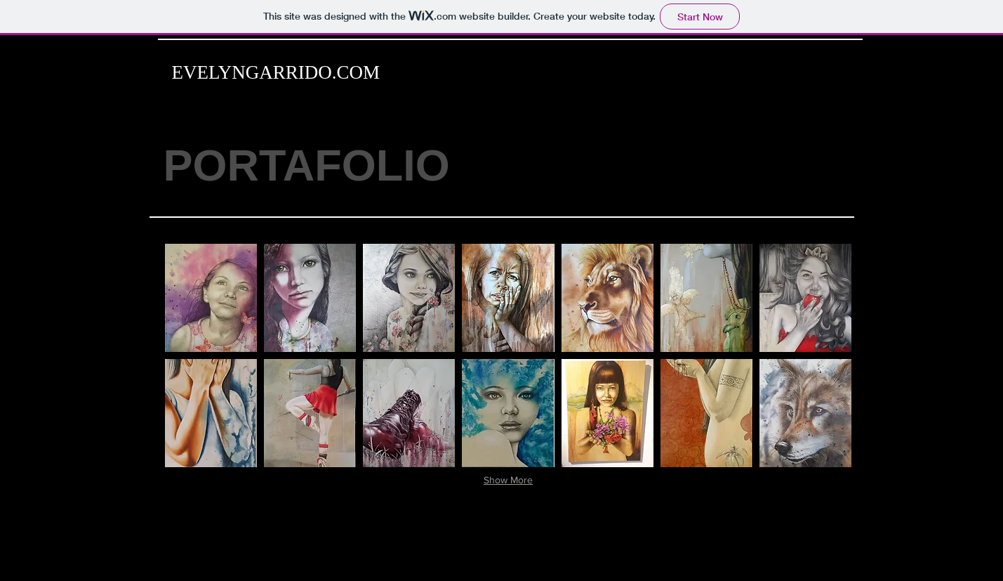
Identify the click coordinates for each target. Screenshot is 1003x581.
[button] (211, 298)
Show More (508, 479)
